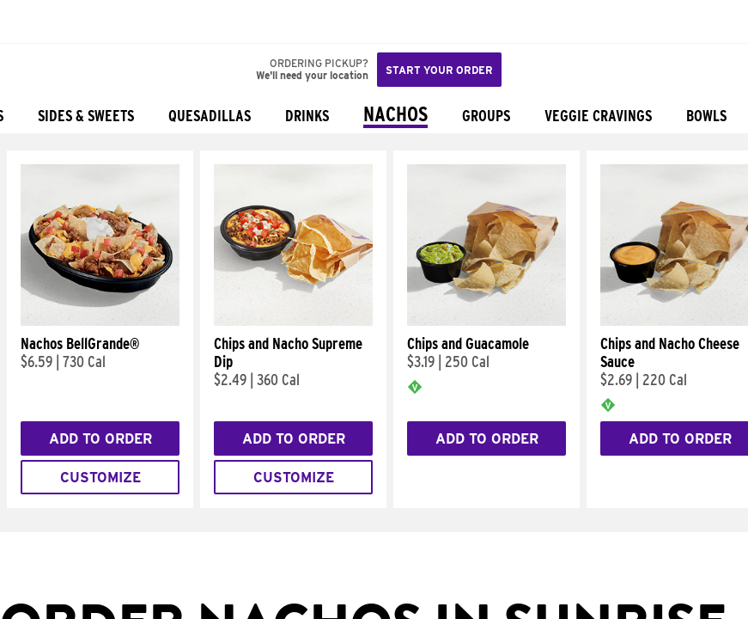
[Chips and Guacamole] (486, 321)
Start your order (439, 70)
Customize (100, 477)
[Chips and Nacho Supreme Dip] (293, 321)
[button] (70, 21)
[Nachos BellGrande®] (100, 321)
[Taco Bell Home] (30, 21)
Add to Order (100, 439)
